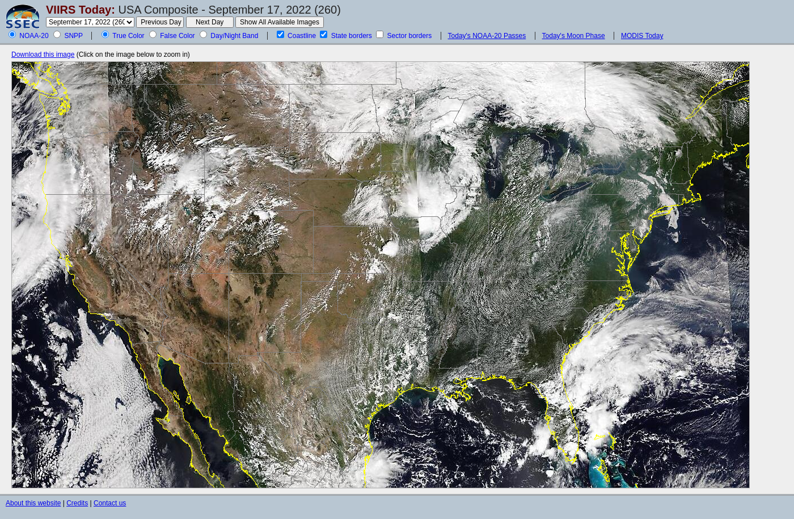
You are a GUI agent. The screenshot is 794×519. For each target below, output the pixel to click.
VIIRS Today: (80, 9)
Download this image (42, 54)
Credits (77, 503)
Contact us (110, 503)
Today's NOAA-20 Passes (487, 36)
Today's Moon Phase (573, 36)
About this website (33, 503)
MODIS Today (642, 36)
